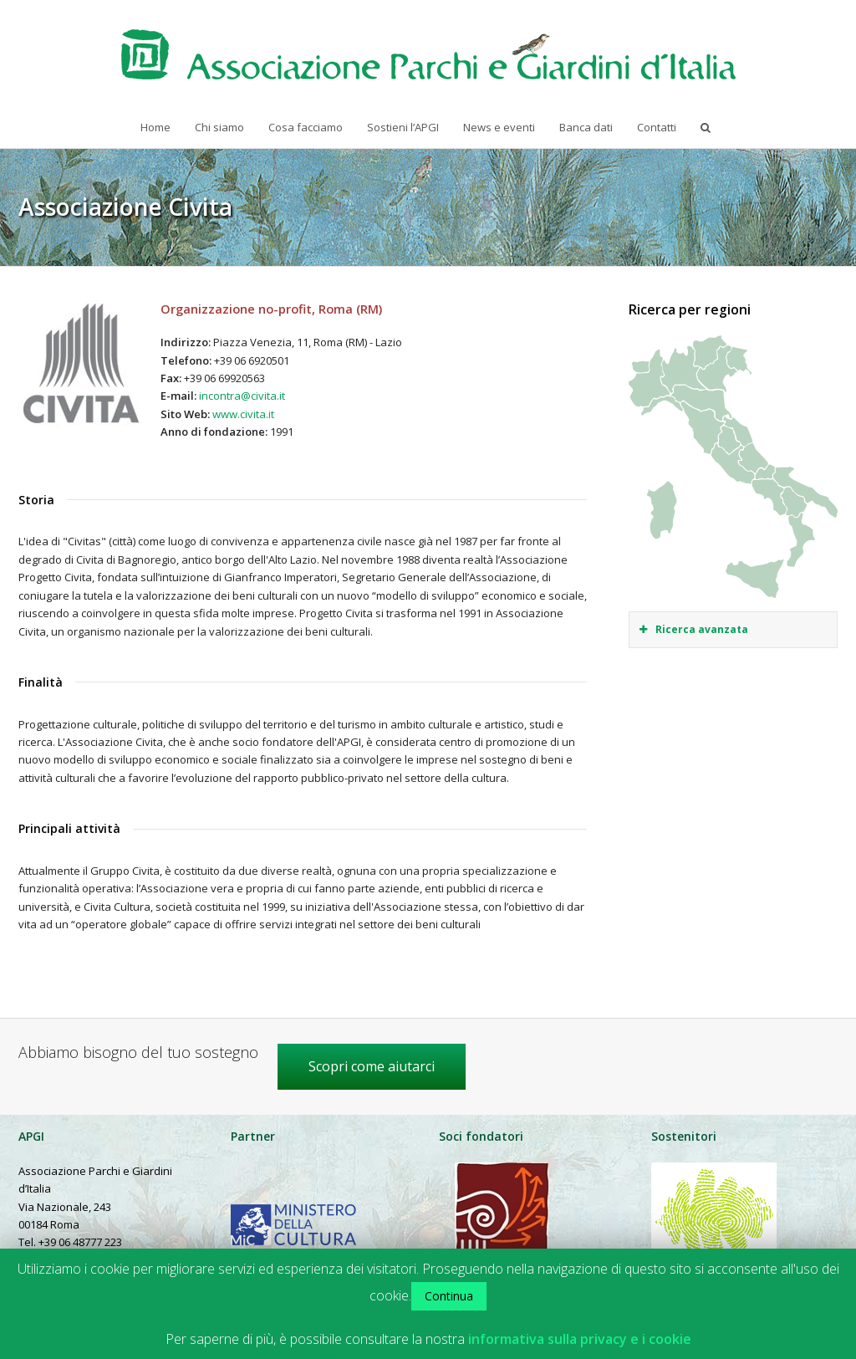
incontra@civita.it (242, 395)
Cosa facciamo (305, 127)
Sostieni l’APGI (403, 127)
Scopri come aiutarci (371, 1066)
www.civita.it (243, 413)
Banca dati (586, 127)
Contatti (656, 127)
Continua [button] (449, 1296)
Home (155, 127)
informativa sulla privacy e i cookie (579, 1339)
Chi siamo (219, 127)
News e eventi (499, 127)
